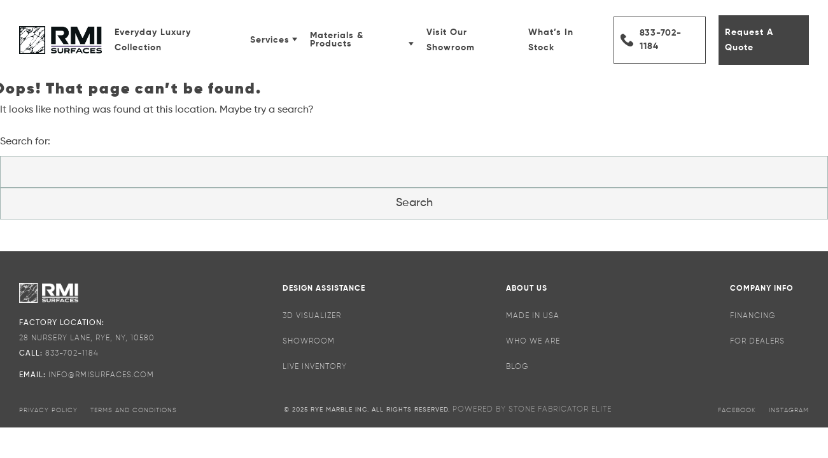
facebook (737, 410)
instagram (789, 410)
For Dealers (757, 341)
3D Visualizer (312, 316)
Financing (753, 316)
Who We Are (533, 341)
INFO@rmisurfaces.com (101, 375)
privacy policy (48, 410)
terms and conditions (133, 410)
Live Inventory (315, 367)
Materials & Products (361, 40)
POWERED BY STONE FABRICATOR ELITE (532, 409)
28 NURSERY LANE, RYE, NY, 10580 (87, 338)
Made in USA (532, 316)
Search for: (25, 142)
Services (273, 40)
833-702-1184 (661, 40)
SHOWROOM (309, 341)
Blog (517, 367)
